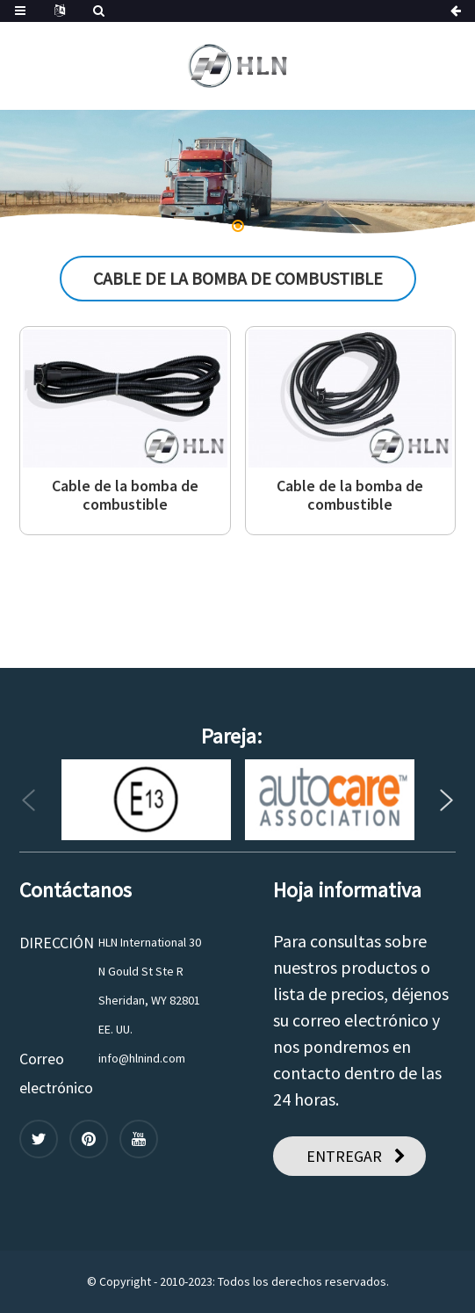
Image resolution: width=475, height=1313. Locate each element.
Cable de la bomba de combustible (125, 495)
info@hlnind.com (141, 1058)
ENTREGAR (344, 1156)
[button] (238, 226)
